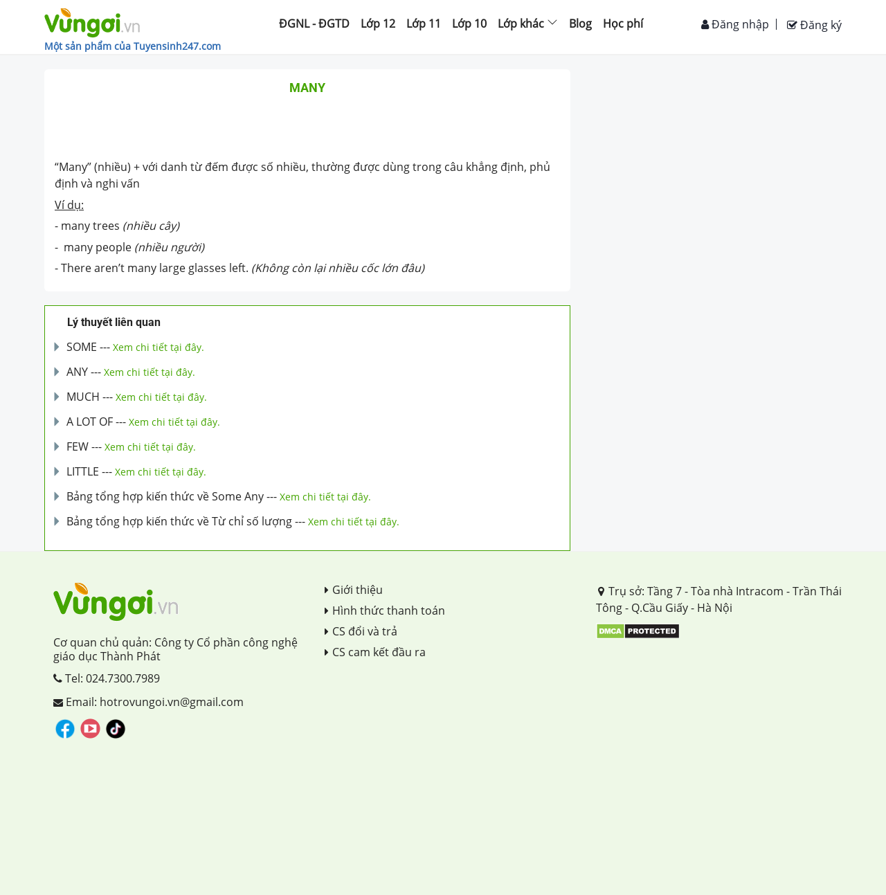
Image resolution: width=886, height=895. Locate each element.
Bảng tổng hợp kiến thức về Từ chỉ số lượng (179, 521)
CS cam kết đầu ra (375, 652)
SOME (81, 346)
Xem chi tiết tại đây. (158, 347)
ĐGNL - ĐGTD (314, 23)
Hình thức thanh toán (385, 610)
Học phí (623, 23)
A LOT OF (89, 421)
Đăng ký (814, 25)
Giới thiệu (354, 589)
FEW (77, 446)
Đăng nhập (735, 24)
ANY (77, 371)
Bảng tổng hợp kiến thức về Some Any (165, 496)
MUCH (83, 396)
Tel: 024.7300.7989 (106, 678)
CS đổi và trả (361, 631)
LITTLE (82, 471)
